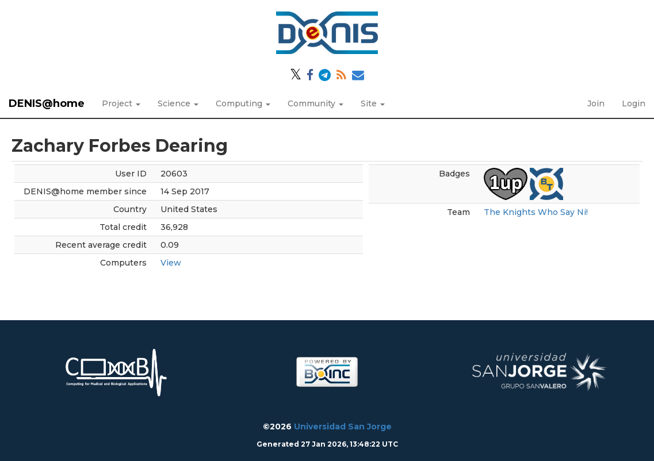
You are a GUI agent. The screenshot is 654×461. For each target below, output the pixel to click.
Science (178, 103)
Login (633, 103)
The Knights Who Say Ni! (536, 212)
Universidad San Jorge (343, 426)
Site (373, 103)
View (170, 263)
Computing (243, 103)
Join (596, 103)
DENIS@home (47, 103)
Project (121, 103)
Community (315, 103)
